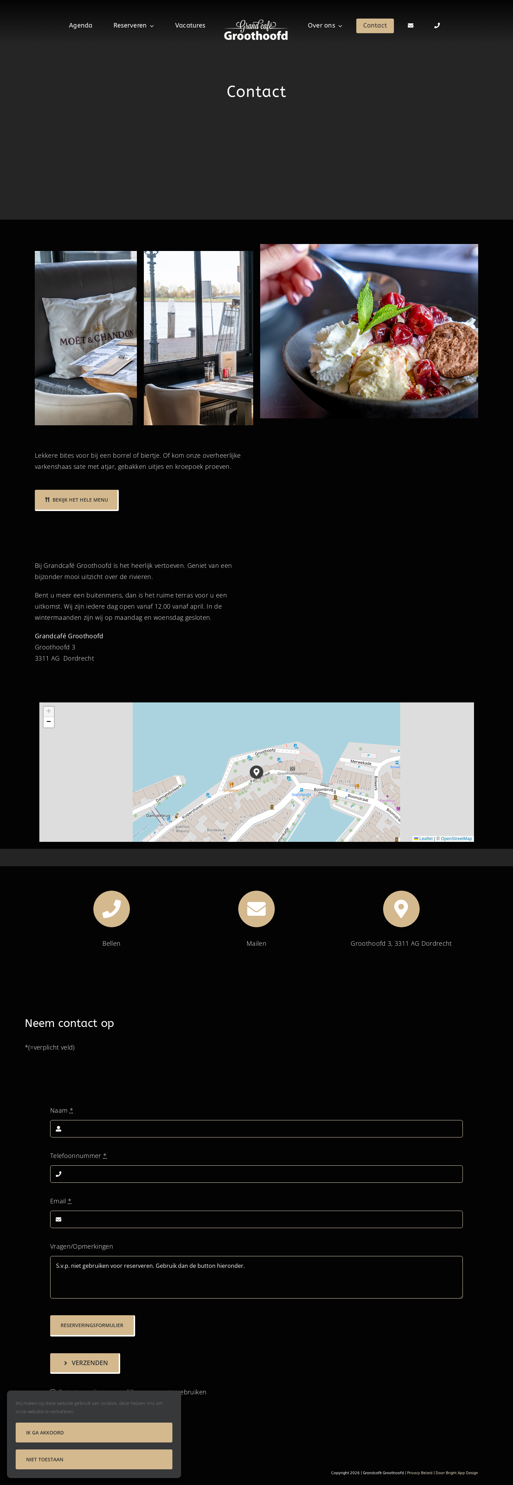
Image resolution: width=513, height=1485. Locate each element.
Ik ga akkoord (45, 1432)
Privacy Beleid (419, 1473)
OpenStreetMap (456, 838)
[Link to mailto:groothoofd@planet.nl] (256, 909)
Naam (61, 1110)
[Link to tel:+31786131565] (111, 909)
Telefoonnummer (78, 1155)
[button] (256, 772)
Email (60, 1201)
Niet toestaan (44, 1459)
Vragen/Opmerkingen (81, 1246)
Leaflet (423, 838)
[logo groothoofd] (256, 20)
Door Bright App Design (457, 1473)
